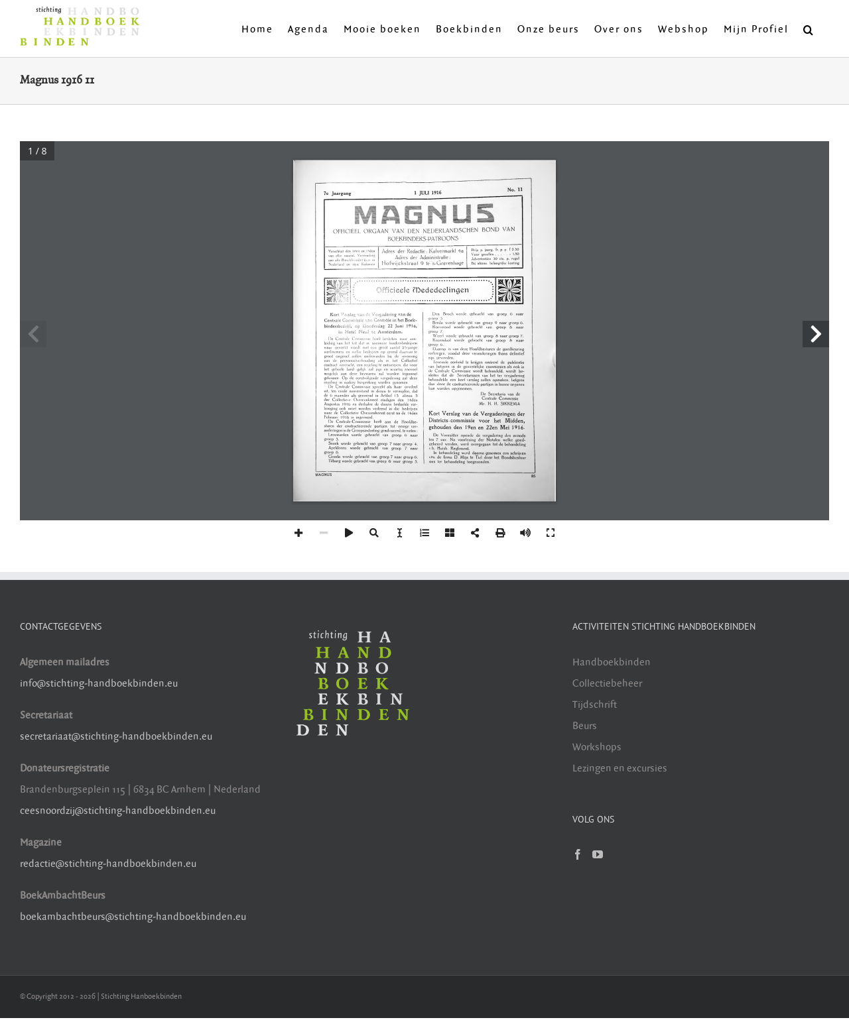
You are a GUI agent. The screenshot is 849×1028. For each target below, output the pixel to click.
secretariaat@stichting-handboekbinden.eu (116, 736)
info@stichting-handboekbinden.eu (99, 683)
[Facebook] (577, 854)
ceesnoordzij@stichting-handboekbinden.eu (118, 811)
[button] (809, 28)
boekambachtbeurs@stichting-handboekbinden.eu (133, 917)
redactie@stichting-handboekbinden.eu (108, 864)
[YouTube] (597, 854)
